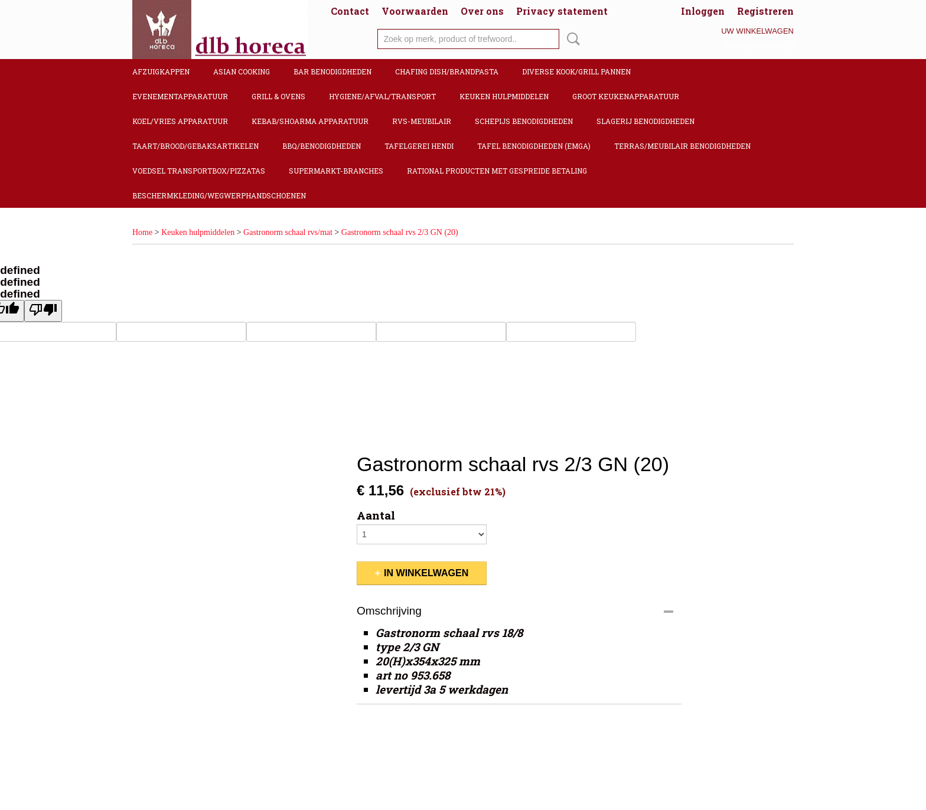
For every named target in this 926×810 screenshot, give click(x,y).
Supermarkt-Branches (336, 170)
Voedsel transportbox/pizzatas (198, 170)
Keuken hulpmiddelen (504, 96)
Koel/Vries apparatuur (180, 121)
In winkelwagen (426, 573)
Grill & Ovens (278, 96)
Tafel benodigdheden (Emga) (534, 146)
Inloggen (703, 11)
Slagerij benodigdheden (645, 121)
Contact (350, 11)
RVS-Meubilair (421, 121)
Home (142, 232)
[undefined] (43, 311)
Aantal (376, 515)
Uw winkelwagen (757, 31)
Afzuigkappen (161, 71)
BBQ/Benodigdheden (321, 146)
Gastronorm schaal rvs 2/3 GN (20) (399, 232)
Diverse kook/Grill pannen (576, 71)
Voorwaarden (415, 11)
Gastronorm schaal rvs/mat (287, 232)
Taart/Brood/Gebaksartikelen (195, 146)
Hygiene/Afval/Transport (382, 96)
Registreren (765, 11)
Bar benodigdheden (332, 71)
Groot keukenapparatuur (625, 96)
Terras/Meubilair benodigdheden (682, 146)
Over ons (482, 11)
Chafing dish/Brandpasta (446, 71)
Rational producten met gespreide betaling (497, 170)
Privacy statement (562, 11)
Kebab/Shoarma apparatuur (310, 121)
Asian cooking (241, 71)
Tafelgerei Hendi (419, 146)
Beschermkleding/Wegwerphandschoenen (219, 195)
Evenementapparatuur (180, 96)
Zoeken (571, 39)
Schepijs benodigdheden (524, 121)
